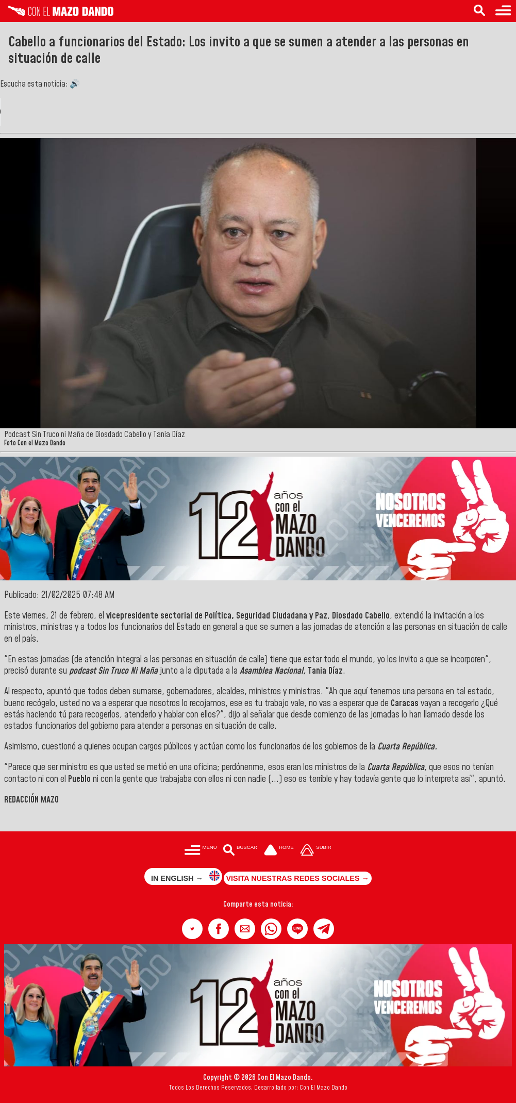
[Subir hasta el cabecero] (316, 851)
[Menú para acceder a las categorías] (503, 11)
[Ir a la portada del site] (278, 851)
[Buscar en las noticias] (479, 11)
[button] (192, 928)
